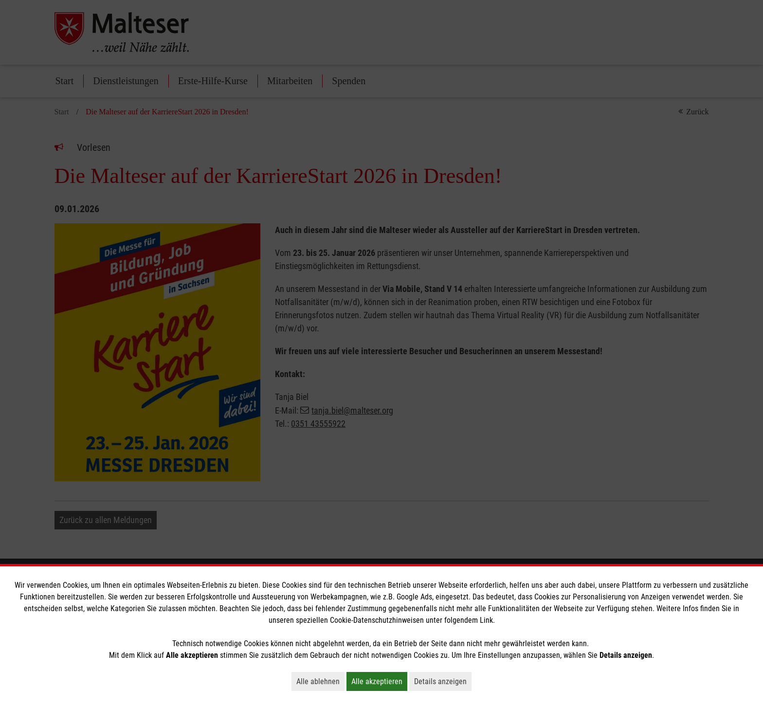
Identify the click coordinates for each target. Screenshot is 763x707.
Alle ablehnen (320, 681)
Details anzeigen (443, 681)
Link (486, 620)
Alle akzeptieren (379, 681)
